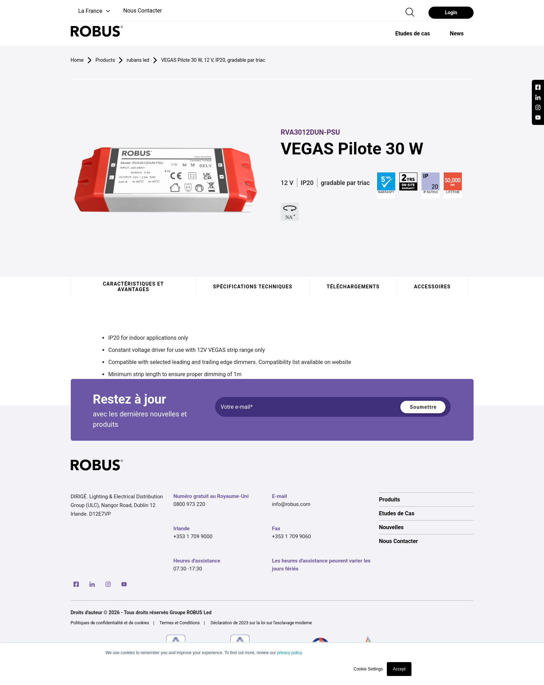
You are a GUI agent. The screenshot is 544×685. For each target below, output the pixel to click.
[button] (91, 11)
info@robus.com (291, 504)
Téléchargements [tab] (353, 286)
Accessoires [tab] (432, 286)
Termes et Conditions (180, 622)
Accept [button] (399, 669)
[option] (412, 33)
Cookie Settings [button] (368, 669)
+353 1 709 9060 (291, 536)
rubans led (138, 60)
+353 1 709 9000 (192, 536)
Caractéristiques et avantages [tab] (133, 286)
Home (77, 60)
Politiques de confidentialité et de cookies (110, 622)
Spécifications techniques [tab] (252, 286)
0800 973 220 (189, 504)
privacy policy (289, 652)
